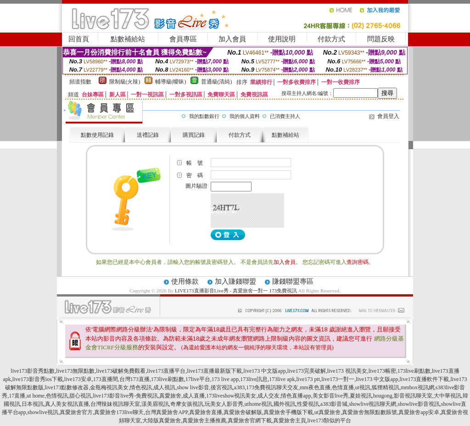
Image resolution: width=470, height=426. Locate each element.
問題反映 (381, 39)
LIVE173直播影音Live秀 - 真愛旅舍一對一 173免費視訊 (236, 290)
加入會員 (232, 39)
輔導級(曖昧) (170, 81)
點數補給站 (128, 39)
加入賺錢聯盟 (235, 281)
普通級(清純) (216, 81)
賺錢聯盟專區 (292, 281)
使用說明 (282, 39)
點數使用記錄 (97, 135)
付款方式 (331, 39)
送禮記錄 (148, 135)
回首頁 (78, 39)
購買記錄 (194, 135)
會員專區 (183, 39)
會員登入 (388, 116)
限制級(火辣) (124, 81)
